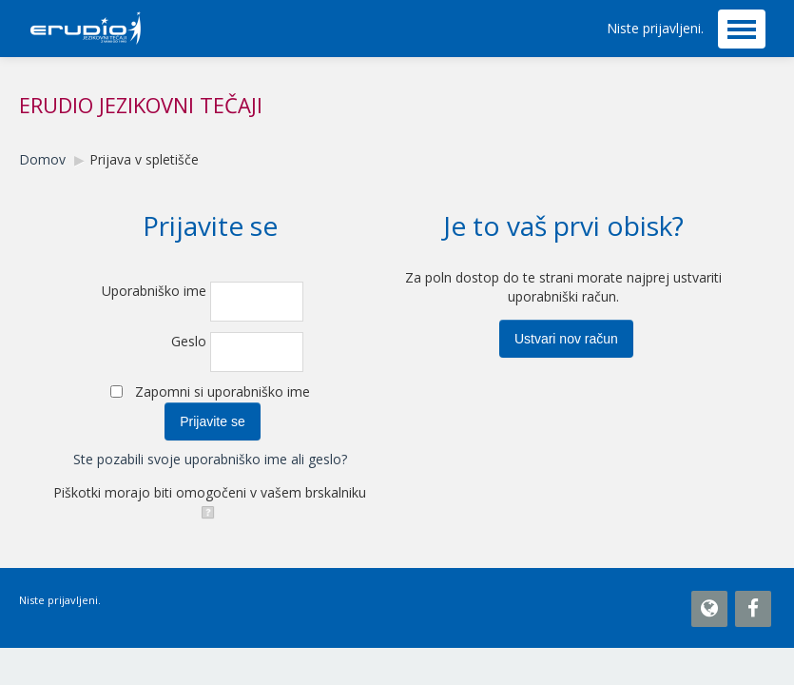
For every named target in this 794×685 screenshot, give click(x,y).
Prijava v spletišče (144, 159)
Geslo (188, 341)
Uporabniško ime (154, 291)
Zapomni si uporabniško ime (222, 391)
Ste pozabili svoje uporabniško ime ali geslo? (210, 459)
